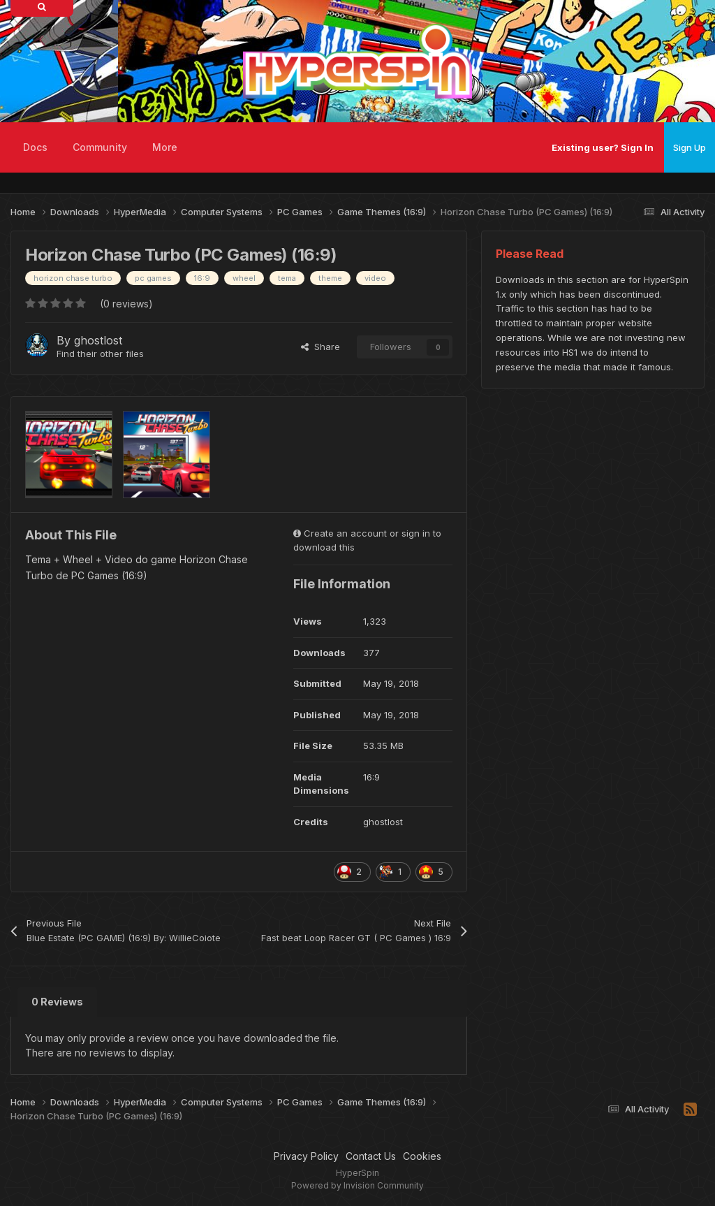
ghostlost (98, 340)
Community (100, 147)
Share (320, 346)
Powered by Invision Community (357, 1185)
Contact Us (371, 1156)
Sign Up (689, 147)
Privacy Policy (306, 1156)
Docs (35, 147)
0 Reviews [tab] (57, 1002)
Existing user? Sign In (603, 147)
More (164, 147)
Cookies (422, 1156)
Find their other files (100, 353)
